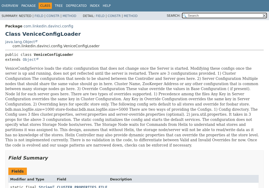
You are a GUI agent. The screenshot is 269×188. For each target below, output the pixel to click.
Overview (10, 6)
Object (29, 59)
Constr (52, 16)
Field (38, 16)
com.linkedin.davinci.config (48, 26)
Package (28, 6)
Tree (59, 6)
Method (69, 16)
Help (107, 6)
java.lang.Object (20, 42)
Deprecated (76, 6)
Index (95, 6)
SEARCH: (174, 15)
